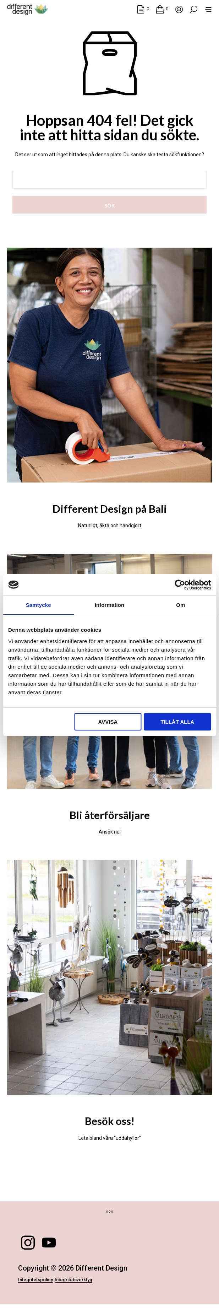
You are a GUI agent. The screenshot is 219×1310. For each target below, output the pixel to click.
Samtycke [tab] (38, 605)
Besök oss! (110, 1123)
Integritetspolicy (44, 1285)
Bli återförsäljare (109, 814)
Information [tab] (110, 605)
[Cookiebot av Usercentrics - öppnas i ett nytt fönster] (180, 584)
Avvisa (108, 722)
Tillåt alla (177, 722)
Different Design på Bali (110, 506)
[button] (143, 8)
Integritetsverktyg (101, 1285)
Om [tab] (180, 605)
